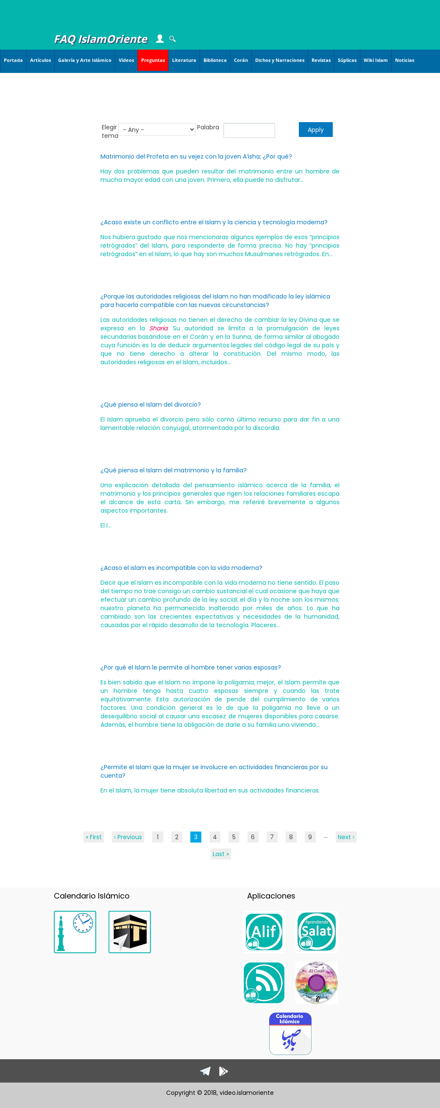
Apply (316, 130)
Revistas (321, 60)
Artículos (40, 60)
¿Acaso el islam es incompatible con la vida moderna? (181, 568)
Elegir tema (110, 131)
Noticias (404, 60)
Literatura (184, 60)
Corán (241, 60)
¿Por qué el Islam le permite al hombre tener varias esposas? (190, 667)
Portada (13, 60)
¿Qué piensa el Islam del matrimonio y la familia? (173, 470)
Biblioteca (215, 60)
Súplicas (347, 60)
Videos (126, 60)
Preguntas (153, 60)
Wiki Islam (376, 60)
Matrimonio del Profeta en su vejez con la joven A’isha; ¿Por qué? (196, 156)
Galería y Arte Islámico (84, 60)
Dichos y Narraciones (279, 60)
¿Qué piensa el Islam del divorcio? (150, 404)
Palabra (208, 127)
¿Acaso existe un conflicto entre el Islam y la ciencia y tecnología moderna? (214, 222)
